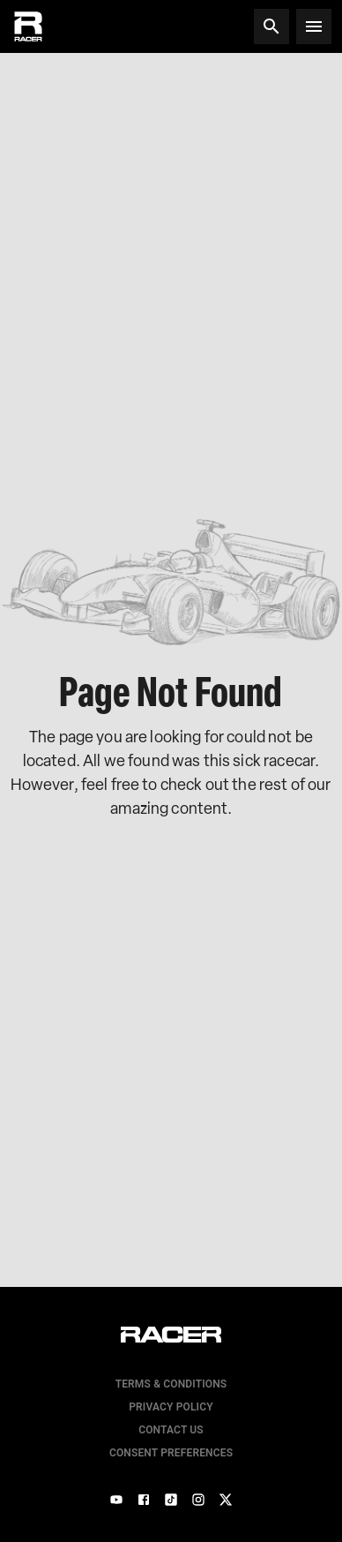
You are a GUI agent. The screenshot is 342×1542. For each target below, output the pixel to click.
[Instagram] (198, 1500)
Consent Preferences (171, 1453)
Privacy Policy (170, 1407)
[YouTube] (116, 1500)
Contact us (171, 1430)
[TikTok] (171, 1500)
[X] (226, 1500)
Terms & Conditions (171, 1384)
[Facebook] (144, 1500)
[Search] (271, 26)
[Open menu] (313, 26)
